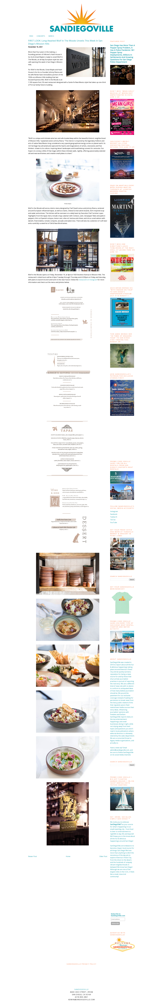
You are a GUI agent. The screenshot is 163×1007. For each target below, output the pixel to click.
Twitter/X (113, 517)
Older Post (103, 856)
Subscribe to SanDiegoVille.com (118, 915)
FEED (31, 36)
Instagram (114, 511)
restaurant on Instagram (88, 280)
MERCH (51, 36)
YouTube (113, 522)
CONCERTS (41, 36)
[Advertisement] (122, 438)
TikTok (112, 520)
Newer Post (32, 856)
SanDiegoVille (81, 989)
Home (68, 856)
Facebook (113, 514)
